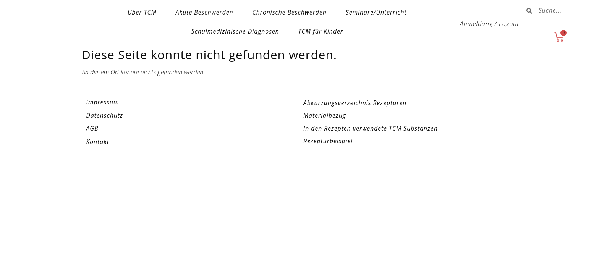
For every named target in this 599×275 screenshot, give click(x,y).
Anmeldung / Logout (489, 23)
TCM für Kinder (320, 31)
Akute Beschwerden (204, 12)
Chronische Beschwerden (290, 12)
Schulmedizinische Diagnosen (235, 31)
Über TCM (142, 12)
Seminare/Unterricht (376, 12)
